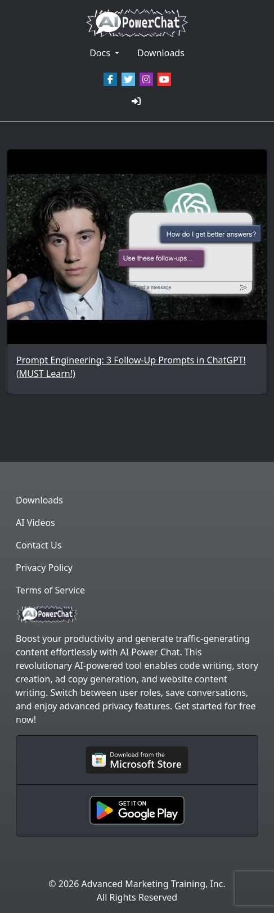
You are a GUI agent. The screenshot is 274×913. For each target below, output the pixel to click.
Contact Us (38, 545)
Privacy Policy (44, 567)
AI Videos (35, 522)
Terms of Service (50, 590)
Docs (101, 53)
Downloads (161, 53)
